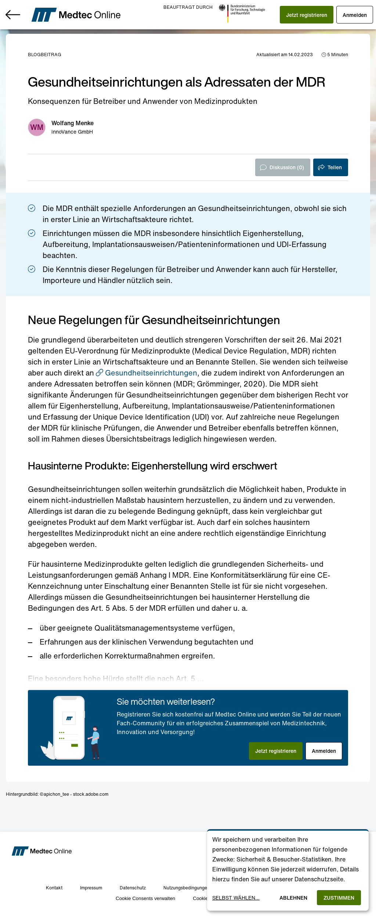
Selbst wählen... (236, 897)
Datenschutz (133, 888)
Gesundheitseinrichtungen (146, 372)
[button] (306, 14)
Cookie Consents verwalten (145, 898)
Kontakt (54, 888)
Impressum (91, 888)
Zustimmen (338, 897)
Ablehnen (293, 897)
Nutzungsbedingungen (186, 888)
